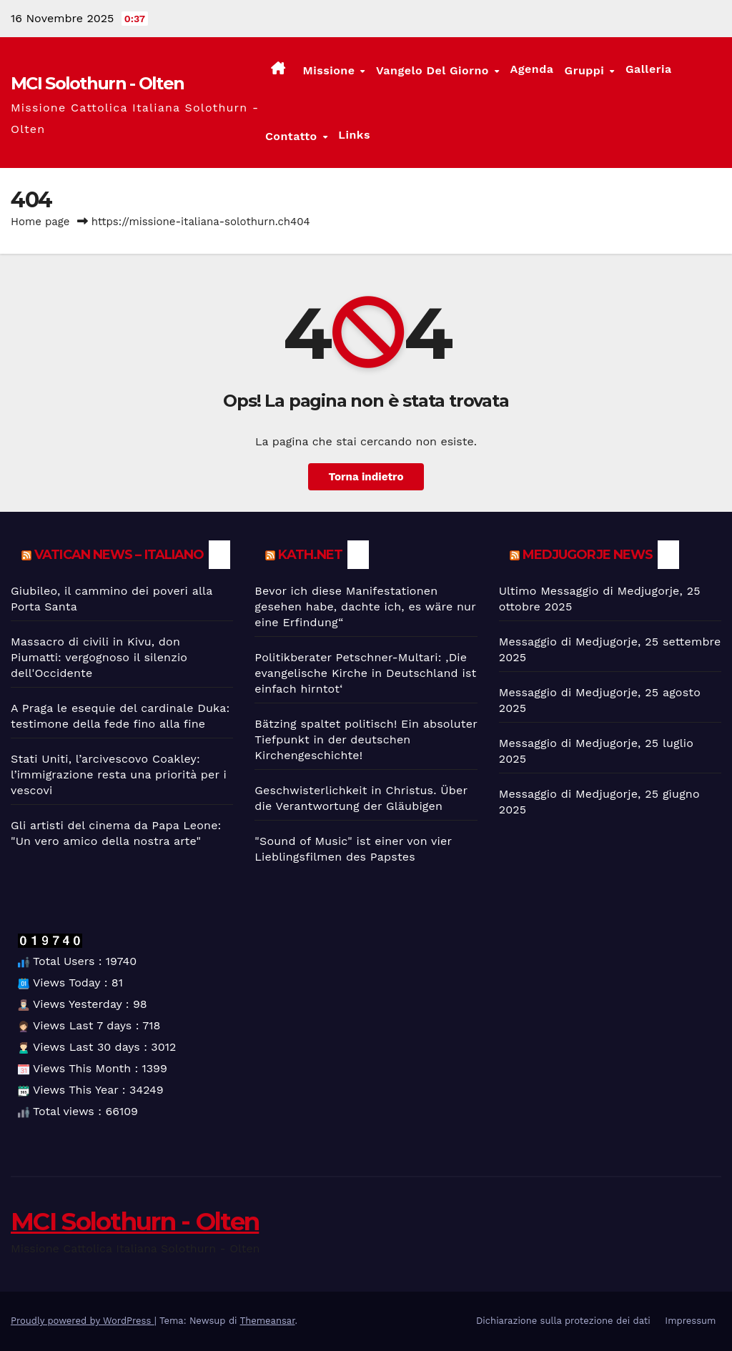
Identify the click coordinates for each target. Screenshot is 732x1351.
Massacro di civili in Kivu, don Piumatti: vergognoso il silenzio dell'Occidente (99, 657)
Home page (40, 221)
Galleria (648, 69)
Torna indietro (365, 476)
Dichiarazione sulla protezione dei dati (563, 1320)
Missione (330, 70)
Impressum (690, 1320)
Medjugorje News (588, 555)
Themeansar (267, 1320)
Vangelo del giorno (434, 70)
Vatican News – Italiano (119, 555)
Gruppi (586, 70)
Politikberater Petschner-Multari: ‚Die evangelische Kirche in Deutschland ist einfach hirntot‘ (365, 673)
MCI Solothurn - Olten (97, 83)
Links (354, 135)
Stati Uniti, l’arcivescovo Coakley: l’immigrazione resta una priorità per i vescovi (119, 774)
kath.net (310, 555)
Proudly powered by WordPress (82, 1320)
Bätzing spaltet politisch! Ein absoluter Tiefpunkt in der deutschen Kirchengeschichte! (365, 739)
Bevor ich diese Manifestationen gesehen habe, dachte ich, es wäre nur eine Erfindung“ (364, 606)
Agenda (532, 69)
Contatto (293, 135)
